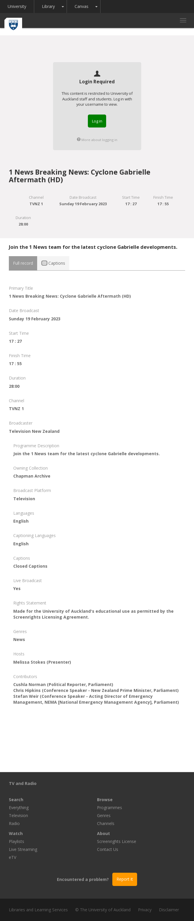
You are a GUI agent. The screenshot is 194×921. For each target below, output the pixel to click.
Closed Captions (30, 566)
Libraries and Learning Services (38, 909)
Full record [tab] (23, 263)
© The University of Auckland (103, 909)
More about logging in (97, 140)
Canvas (81, 6)
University (17, 6)
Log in (97, 121)
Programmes (109, 807)
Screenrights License (116, 841)
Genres (104, 815)
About (103, 833)
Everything (19, 807)
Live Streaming (23, 849)
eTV (12, 857)
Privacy (145, 909)
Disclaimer (169, 909)
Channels (105, 823)
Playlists (16, 841)
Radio (14, 823)
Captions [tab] (53, 263)
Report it (124, 879)
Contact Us (107, 849)
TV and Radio (23, 783)
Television (18, 815)
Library (48, 6)
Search (16, 799)
